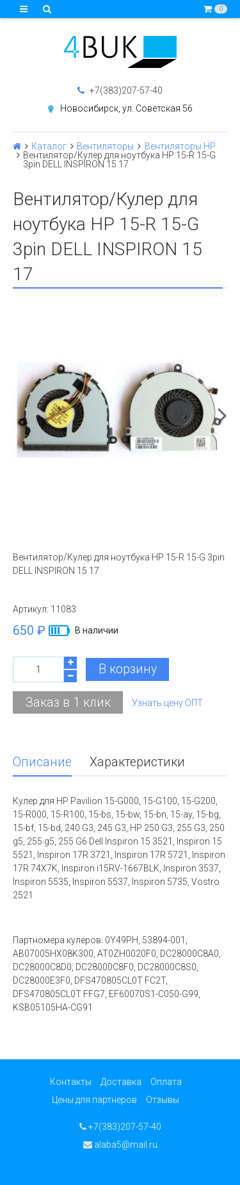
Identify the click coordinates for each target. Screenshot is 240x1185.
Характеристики (137, 762)
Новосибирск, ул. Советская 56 (126, 108)
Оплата (166, 1082)
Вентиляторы (105, 146)
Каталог (49, 146)
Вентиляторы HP (180, 146)
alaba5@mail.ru (120, 1144)
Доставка (120, 1082)
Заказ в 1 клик (68, 702)
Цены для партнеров (94, 1100)
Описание (42, 762)
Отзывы (162, 1100)
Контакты (71, 1082)
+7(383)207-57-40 (120, 90)
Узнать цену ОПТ (167, 702)
